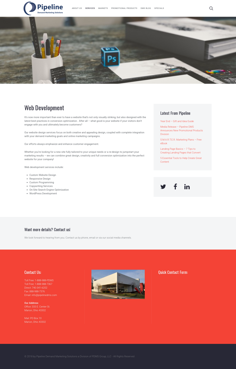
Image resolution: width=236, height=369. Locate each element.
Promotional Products (124, 8)
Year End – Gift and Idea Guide (177, 121)
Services (90, 8)
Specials (159, 8)
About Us (77, 8)
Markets (103, 8)
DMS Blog (146, 8)
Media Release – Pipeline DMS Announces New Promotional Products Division (181, 130)
